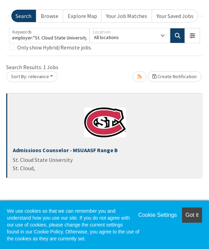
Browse (49, 15)
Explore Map (82, 15)
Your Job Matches (126, 15)
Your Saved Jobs (174, 15)
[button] (192, 35)
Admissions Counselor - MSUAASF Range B (65, 150)
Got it (192, 215)
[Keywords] (49, 35)
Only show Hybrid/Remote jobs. (54, 47)
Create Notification (174, 76)
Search (23, 15)
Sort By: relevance (30, 76)
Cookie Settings (157, 215)
